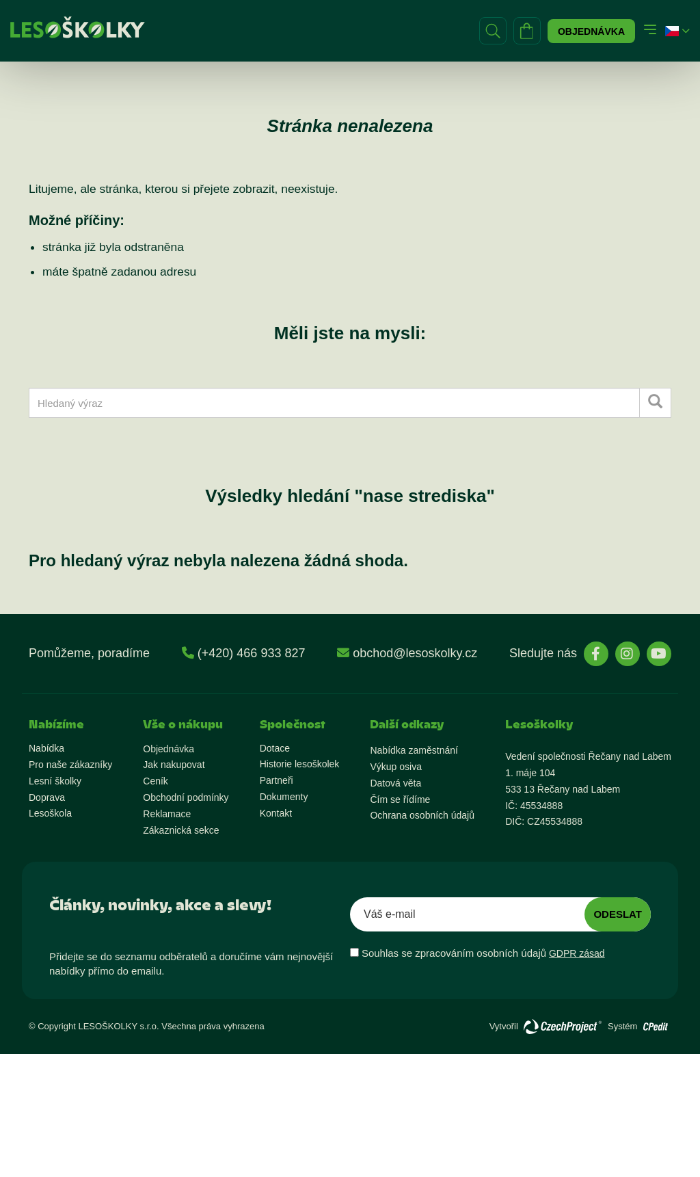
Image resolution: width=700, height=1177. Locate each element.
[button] (672, 31)
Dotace (275, 748)
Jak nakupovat (173, 764)
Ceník (155, 781)
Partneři (276, 780)
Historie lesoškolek (300, 763)
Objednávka (591, 31)
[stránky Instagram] (627, 654)
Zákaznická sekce (181, 830)
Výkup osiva (395, 766)
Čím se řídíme (400, 799)
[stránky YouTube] (659, 654)
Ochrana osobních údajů (422, 815)
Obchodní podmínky (185, 797)
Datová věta (395, 783)
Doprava (47, 797)
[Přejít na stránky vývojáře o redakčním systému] (655, 1023)
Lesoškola (50, 813)
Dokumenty (284, 796)
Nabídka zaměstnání (413, 750)
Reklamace (167, 813)
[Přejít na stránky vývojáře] (562, 1026)
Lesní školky (55, 781)
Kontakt (276, 813)
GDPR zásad (577, 953)
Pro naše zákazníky (70, 764)
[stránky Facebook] (596, 654)
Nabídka (46, 748)
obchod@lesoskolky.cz (415, 653)
